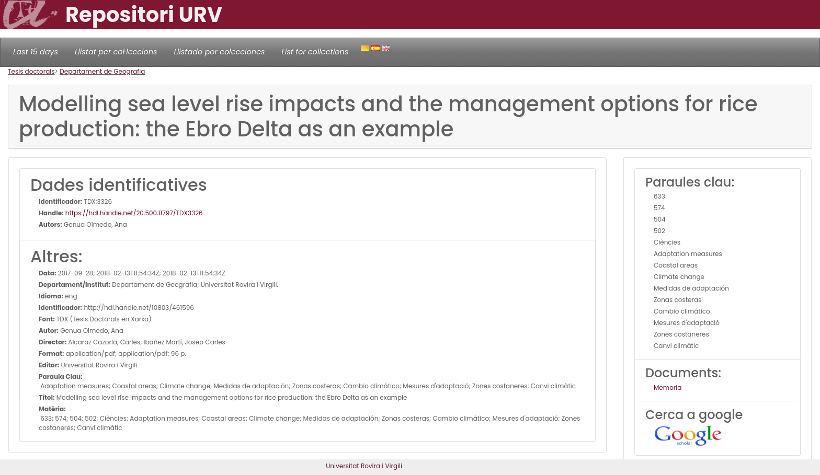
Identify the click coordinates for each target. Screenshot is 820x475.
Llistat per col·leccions (116, 52)
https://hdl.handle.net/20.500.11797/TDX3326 (133, 212)
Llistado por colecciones (219, 52)
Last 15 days (35, 52)
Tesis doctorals (31, 71)
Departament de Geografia (102, 71)
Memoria (667, 387)
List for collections (314, 52)
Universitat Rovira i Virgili (364, 465)
